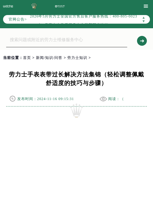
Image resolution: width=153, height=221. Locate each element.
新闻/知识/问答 (49, 58)
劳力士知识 (77, 58)
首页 (27, 58)
